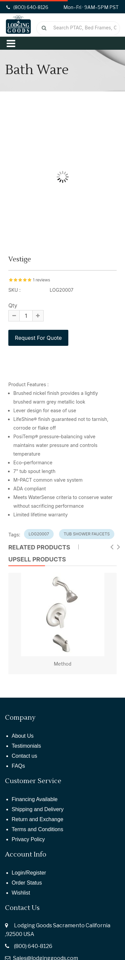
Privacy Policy (28, 839)
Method (62, 664)
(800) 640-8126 (33, 946)
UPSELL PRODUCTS (37, 559)
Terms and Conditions (37, 829)
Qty (12, 305)
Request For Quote (38, 338)
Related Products (39, 547)
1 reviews (41, 279)
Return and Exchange (37, 819)
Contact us (24, 756)
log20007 (39, 533)
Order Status (27, 883)
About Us (23, 736)
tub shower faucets (87, 533)
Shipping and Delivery (38, 809)
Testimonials (26, 746)
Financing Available (35, 799)
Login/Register (29, 873)
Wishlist (21, 893)
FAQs (18, 766)
